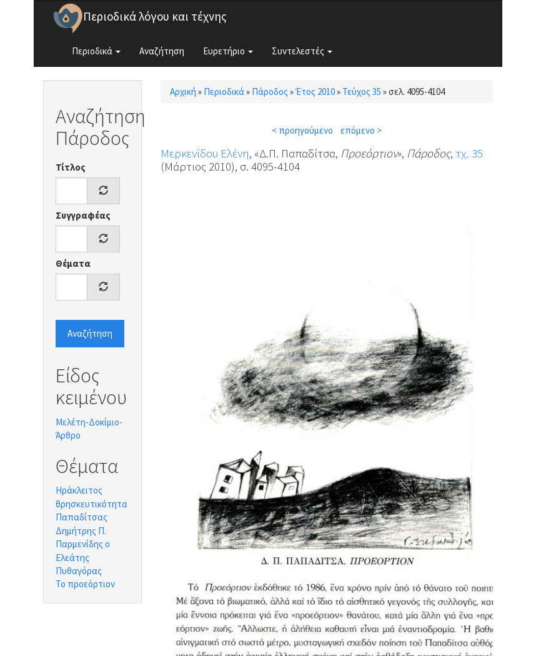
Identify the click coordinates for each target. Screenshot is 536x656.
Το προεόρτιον (85, 584)
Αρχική (183, 91)
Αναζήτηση (161, 51)
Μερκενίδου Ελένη (205, 153)
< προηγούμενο (302, 130)
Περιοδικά (96, 51)
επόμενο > (361, 130)
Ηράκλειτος (79, 490)
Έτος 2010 (315, 91)
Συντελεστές (302, 51)
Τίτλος (71, 167)
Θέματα (73, 263)
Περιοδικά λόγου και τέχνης (155, 16)
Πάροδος (270, 91)
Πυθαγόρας (79, 571)
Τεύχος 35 (361, 91)
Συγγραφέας (83, 215)
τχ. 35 (469, 153)
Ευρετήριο (228, 51)
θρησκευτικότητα (91, 504)
